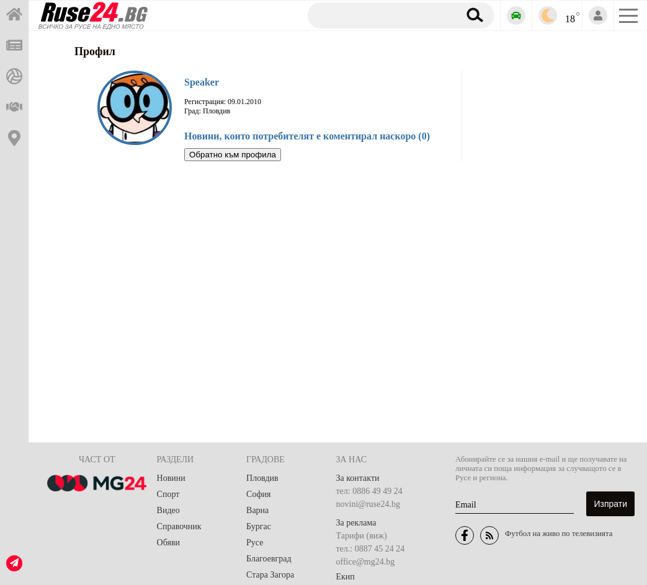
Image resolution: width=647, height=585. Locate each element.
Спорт (168, 494)
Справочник (179, 526)
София (258, 494)
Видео (168, 510)
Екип (345, 576)
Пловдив (262, 478)
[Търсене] (378, 15)
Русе (254, 542)
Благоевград (269, 558)
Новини (171, 478)
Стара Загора (270, 574)
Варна (257, 510)
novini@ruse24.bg (368, 504)
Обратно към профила (232, 154)
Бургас (258, 526)
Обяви (168, 542)
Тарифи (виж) (361, 535)
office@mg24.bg (365, 561)
